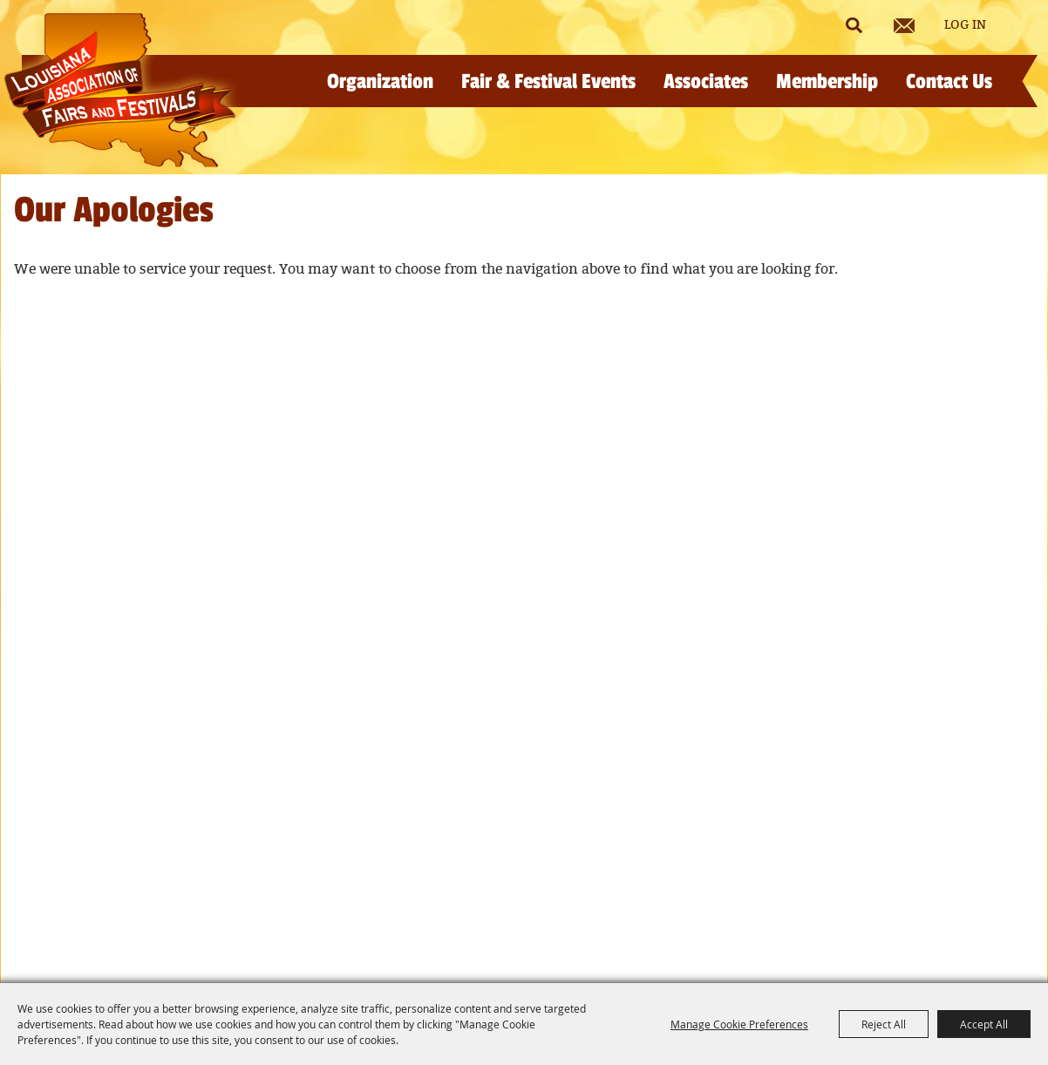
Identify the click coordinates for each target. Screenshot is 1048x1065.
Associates (706, 81)
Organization (380, 81)
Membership (827, 81)
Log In (965, 25)
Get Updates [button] (904, 25)
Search (853, 25)
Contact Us (949, 81)
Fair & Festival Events (548, 81)
